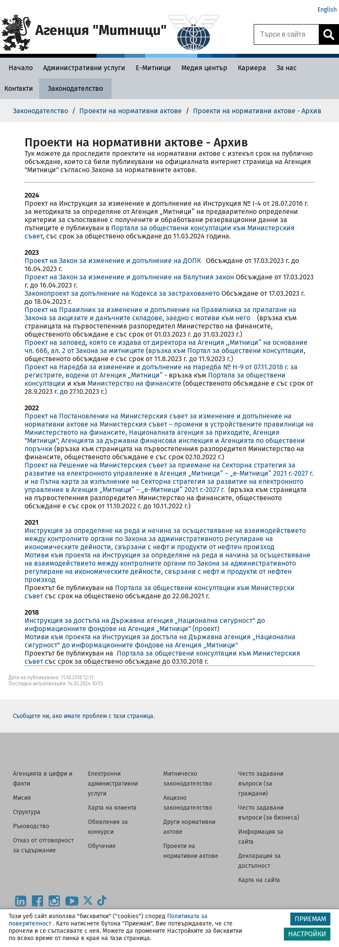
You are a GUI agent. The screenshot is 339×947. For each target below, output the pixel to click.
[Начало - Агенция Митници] (18, 68)
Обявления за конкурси (108, 827)
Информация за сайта (260, 836)
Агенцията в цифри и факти (42, 778)
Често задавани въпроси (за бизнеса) (268, 812)
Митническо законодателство (187, 778)
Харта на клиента (112, 807)
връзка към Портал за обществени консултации (226, 351)
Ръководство (31, 826)
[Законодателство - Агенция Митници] (75, 88)
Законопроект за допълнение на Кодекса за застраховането (123, 293)
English (327, 9)
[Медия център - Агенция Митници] (204, 68)
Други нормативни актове (189, 827)
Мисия (22, 798)
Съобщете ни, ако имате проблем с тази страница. (84, 716)
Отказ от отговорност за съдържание (43, 845)
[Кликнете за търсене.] (329, 34)
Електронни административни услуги (113, 783)
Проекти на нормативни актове (190, 851)
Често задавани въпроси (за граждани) (260, 783)
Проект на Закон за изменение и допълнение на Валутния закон (130, 277)
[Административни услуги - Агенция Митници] (84, 68)
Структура (26, 812)
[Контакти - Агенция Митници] (18, 88)
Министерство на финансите (134, 383)
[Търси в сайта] (286, 34)
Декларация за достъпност (259, 861)
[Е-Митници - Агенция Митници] (153, 68)
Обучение (102, 846)
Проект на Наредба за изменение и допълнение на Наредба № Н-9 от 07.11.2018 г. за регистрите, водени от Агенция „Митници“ (161, 371)
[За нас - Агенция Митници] (286, 68)
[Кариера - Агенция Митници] (252, 68)
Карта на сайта (259, 880)
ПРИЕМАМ (310, 919)
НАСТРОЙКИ (307, 934)
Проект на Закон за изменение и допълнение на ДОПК (115, 261)
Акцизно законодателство (187, 802)
